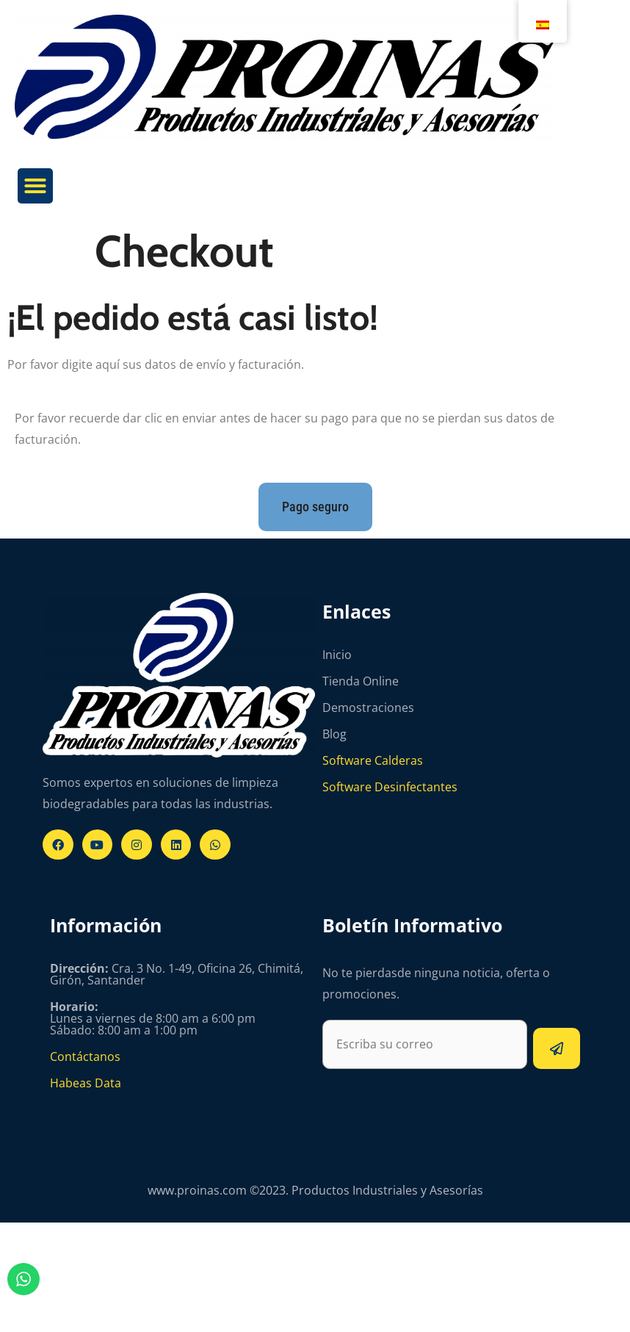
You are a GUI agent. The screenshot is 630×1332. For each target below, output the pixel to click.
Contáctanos (85, 1056)
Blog (334, 734)
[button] (35, 186)
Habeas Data (85, 1083)
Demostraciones (368, 707)
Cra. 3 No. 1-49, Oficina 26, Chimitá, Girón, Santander (176, 974)
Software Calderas (372, 760)
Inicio (337, 655)
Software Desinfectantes (389, 787)
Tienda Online (360, 681)
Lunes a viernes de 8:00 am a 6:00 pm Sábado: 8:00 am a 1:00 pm (153, 1018)
